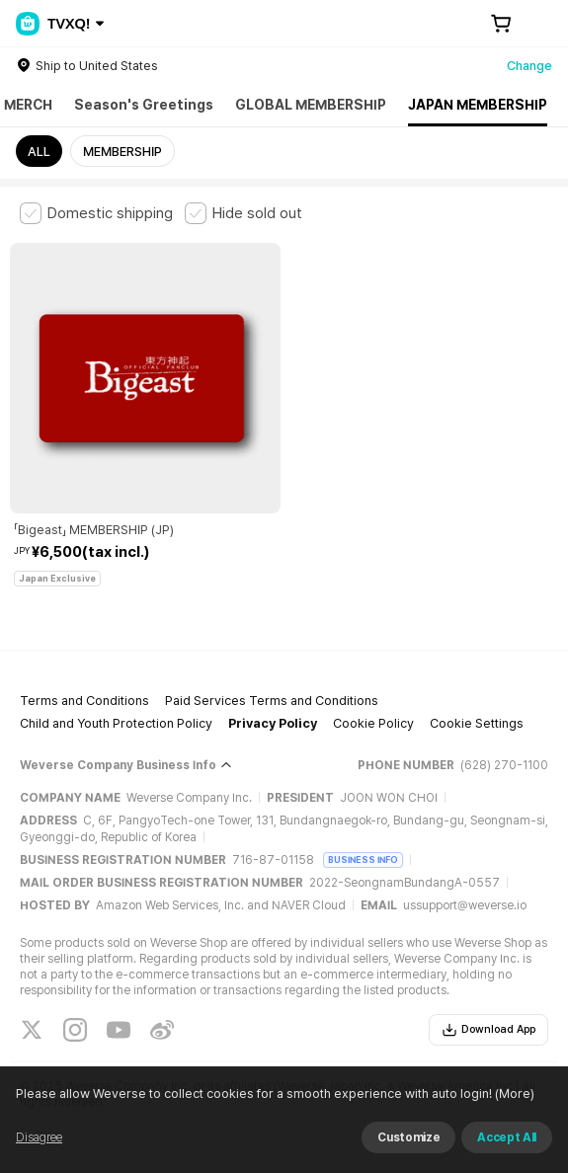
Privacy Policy (272, 723)
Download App (488, 1030)
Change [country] (529, 65)
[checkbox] (96, 213)
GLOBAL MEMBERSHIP (310, 105)
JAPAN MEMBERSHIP (477, 105)
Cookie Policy (373, 723)
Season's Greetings (143, 105)
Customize (408, 1137)
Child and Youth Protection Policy (116, 723)
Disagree (39, 1137)
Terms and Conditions (84, 700)
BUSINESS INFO (363, 859)
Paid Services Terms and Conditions (271, 700)
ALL (39, 151)
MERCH (28, 105)
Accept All (506, 1137)
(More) (513, 1093)
